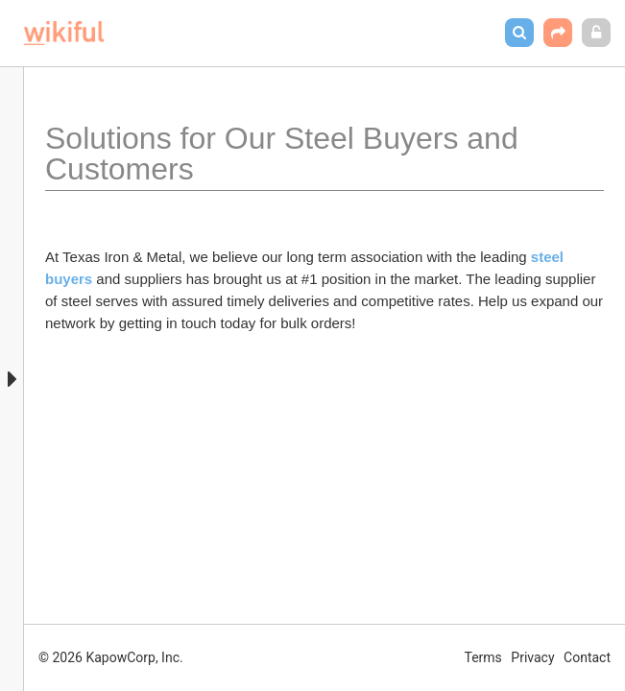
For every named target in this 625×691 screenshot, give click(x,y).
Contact (587, 657)
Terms (483, 657)
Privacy (532, 657)
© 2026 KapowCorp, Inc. (110, 657)
